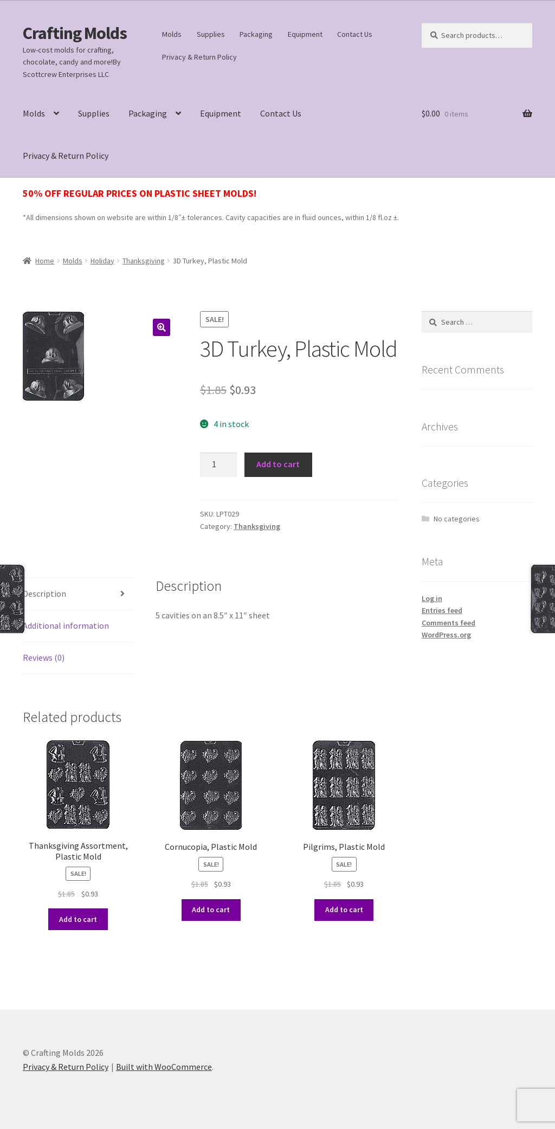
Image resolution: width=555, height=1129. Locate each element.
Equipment (305, 34)
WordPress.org (446, 635)
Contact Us (354, 34)
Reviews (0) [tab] (43, 657)
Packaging (256, 34)
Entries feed (442, 610)
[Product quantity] (218, 465)
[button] (161, 327)
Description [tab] (44, 593)
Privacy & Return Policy (199, 57)
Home (44, 261)
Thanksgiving (143, 261)
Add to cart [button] (78, 919)
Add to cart (278, 464)
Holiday (102, 261)
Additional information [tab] (66, 625)
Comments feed (448, 623)
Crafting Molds (75, 33)
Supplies (211, 34)
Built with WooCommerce (164, 1066)
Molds (172, 34)
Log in (432, 598)
